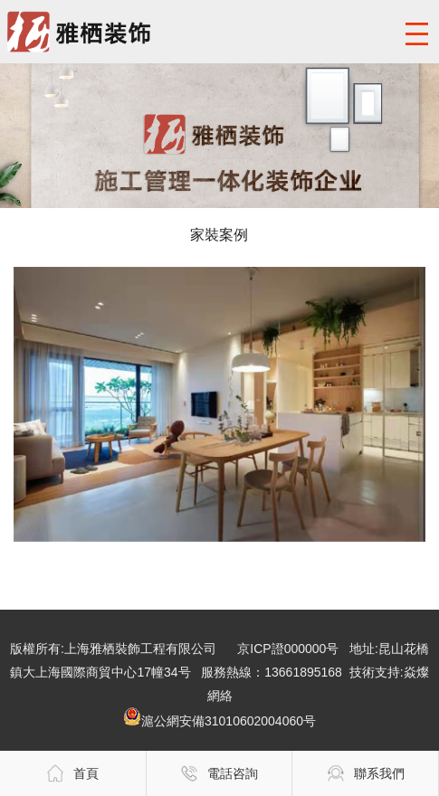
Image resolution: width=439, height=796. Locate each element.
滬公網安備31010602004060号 (219, 721)
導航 (416, 33)
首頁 (72, 773)
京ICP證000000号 (288, 648)
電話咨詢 (219, 773)
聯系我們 (366, 773)
